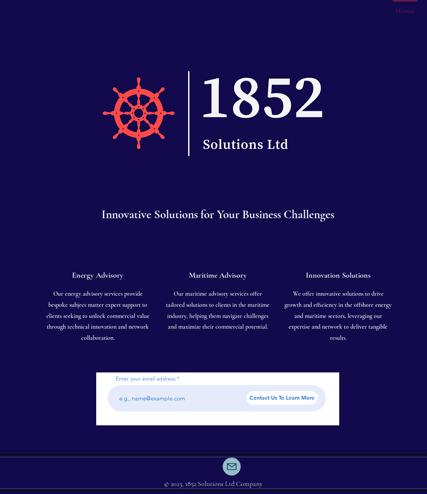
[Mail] (232, 467)
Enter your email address (146, 378)
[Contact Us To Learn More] (282, 398)
